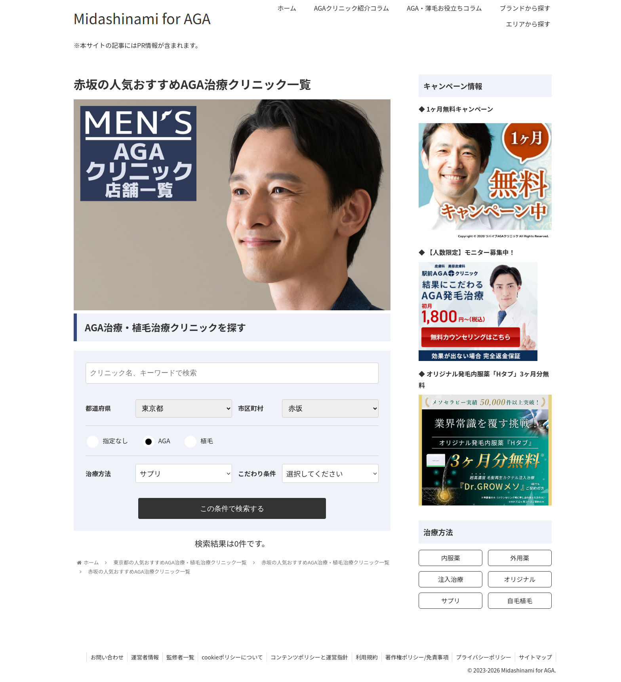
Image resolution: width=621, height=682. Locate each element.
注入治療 (450, 579)
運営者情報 (139, 657)
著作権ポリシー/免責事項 (415, 657)
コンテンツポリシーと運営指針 (306, 657)
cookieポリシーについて (228, 657)
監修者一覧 (175, 657)
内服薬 (450, 557)
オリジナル (519, 579)
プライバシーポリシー (482, 657)
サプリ (450, 600)
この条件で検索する (232, 509)
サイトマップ (535, 657)
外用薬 (519, 557)
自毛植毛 (519, 600)
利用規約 (364, 657)
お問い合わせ (100, 657)
